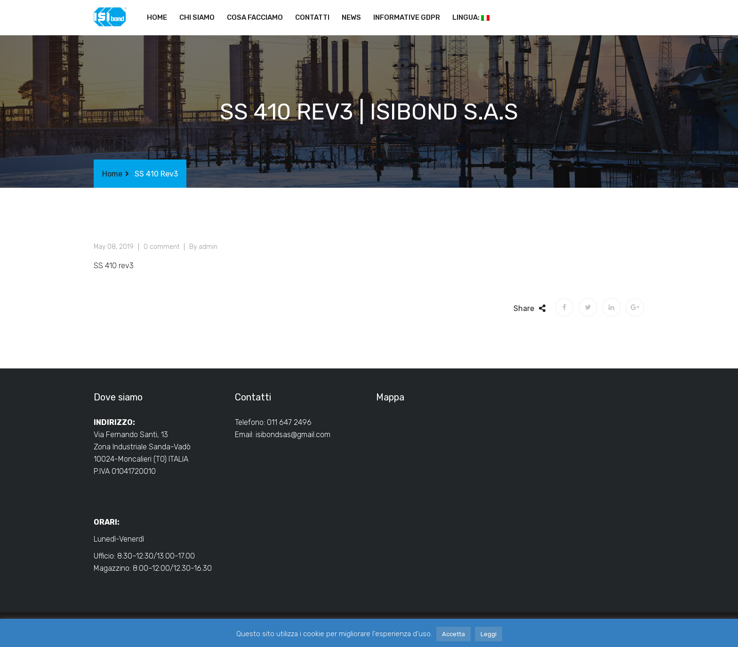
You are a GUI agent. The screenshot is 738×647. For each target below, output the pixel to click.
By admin (203, 247)
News (351, 17)
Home (157, 17)
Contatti (312, 17)
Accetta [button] (453, 634)
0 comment (161, 247)
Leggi (489, 634)
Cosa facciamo (255, 17)
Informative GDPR (406, 17)
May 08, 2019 (114, 247)
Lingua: (470, 17)
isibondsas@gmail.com (293, 434)
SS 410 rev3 (114, 265)
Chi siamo (197, 17)
